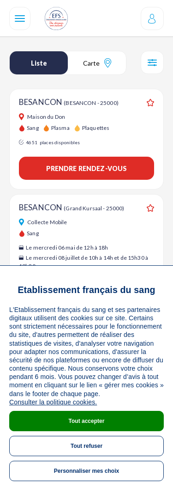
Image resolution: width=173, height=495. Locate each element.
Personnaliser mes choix (86, 471)
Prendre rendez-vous (86, 168)
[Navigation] (19, 18)
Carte (97, 62)
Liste (39, 63)
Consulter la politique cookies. (53, 402)
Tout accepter (87, 421)
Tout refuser (86, 446)
